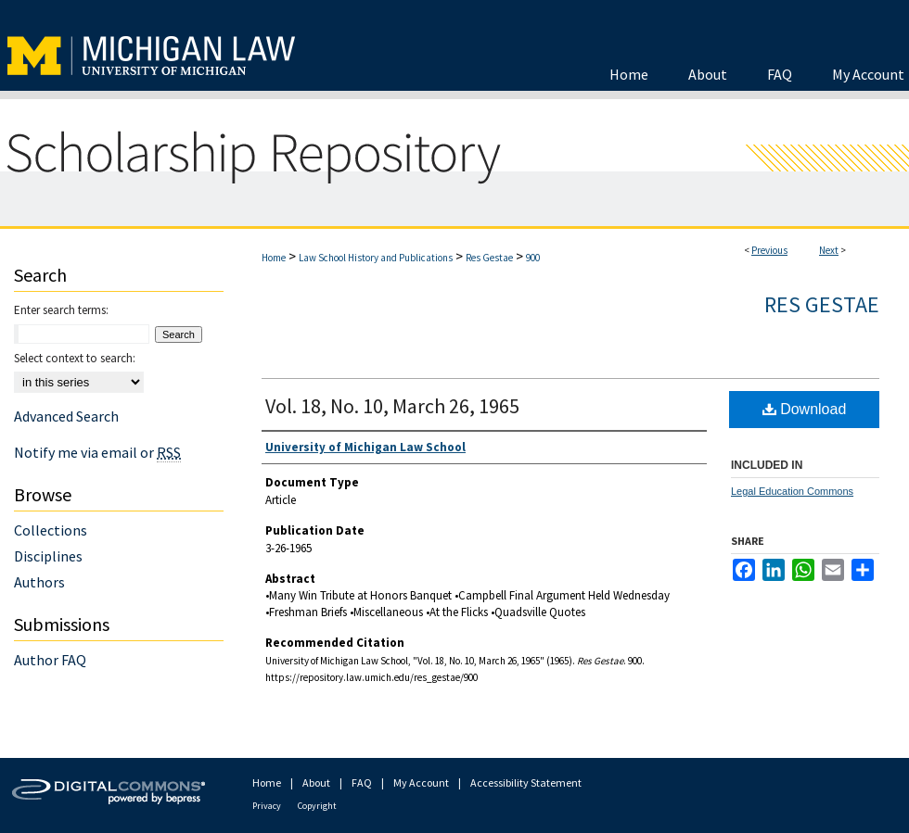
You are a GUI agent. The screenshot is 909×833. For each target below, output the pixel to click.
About (316, 782)
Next (829, 250)
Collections (50, 530)
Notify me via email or (97, 452)
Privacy (266, 806)
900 (533, 257)
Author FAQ (50, 659)
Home (274, 257)
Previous (769, 250)
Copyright (317, 806)
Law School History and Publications (376, 257)
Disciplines (48, 556)
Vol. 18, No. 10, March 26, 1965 (392, 406)
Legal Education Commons (792, 491)
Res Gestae (489, 257)
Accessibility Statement (526, 782)
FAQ (362, 782)
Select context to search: (74, 358)
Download (804, 409)
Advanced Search (66, 416)
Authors (39, 582)
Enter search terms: (61, 310)
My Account (421, 782)
